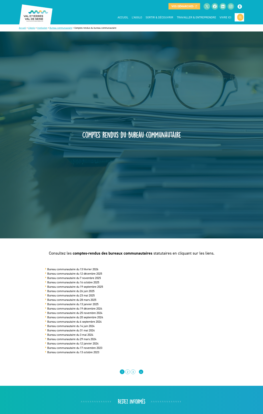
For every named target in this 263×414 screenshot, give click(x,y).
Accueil (123, 17)
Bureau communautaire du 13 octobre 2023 (73, 352)
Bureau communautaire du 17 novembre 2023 (74, 348)
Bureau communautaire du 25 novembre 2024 (74, 313)
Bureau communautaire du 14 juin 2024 (71, 326)
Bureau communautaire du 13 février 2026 (72, 269)
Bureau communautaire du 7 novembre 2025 (74, 278)
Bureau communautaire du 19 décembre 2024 (74, 308)
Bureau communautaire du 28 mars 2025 (71, 300)
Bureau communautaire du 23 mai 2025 (71, 295)
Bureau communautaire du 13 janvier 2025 (73, 304)
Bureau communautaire (60, 28)
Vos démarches (184, 6)
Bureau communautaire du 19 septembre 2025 (75, 286)
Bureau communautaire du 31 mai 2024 (71, 330)
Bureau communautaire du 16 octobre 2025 (73, 282)
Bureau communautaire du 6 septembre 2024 (74, 321)
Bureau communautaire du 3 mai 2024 (70, 334)
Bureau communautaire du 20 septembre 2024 (75, 317)
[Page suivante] (141, 372)
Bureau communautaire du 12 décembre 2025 (74, 273)
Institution (42, 28)
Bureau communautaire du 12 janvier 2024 (73, 343)
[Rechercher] (240, 17)
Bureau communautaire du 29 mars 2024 (71, 339)
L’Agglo (31, 28)
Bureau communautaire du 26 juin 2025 (71, 291)
